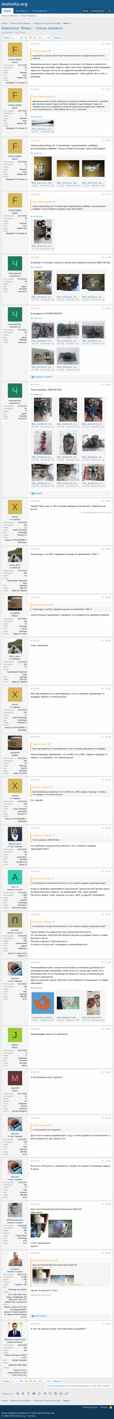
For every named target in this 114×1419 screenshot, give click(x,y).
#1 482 (108, 385)
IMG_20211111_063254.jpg (45, 183)
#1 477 (108, 89)
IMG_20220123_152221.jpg (45, 367)
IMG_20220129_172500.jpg (96, 483)
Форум (7, 11)
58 (21, 37)
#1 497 (108, 1161)
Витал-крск (15, 843)
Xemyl (15, 516)
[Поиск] (110, 11)
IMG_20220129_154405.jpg (45, 457)
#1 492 (108, 914)
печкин (15, 930)
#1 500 (108, 1324)
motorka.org (19, 1416)
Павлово (23, 73)
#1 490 (108, 828)
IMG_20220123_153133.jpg (70, 367)
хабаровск (22, 1104)
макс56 (15, 1088)
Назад (6, 37)
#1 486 (108, 640)
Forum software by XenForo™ (27, 1413)
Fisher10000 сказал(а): (43, 97)
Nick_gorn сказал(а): (42, 605)
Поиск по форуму (28, 16)
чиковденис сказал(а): (42, 835)
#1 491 (108, 871)
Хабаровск (22, 1058)
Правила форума (90, 1407)
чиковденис (14, 273)
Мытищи (23, 626)
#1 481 (108, 308)
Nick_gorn (15, 565)
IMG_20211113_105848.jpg (45, 246)
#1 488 (108, 737)
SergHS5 (15, 613)
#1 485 (108, 597)
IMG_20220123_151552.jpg (45, 341)
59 (26, 37)
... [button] (17, 37)
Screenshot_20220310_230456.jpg (49, 1017)
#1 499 (108, 1253)
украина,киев (21, 943)
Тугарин (15, 1269)
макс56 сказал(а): (40, 1125)
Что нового (21, 11)
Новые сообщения (9, 16)
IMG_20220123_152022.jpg (96, 341)
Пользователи (39, 11)
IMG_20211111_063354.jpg (96, 183)
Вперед (56, 37)
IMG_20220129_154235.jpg (45, 424)
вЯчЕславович (15, 1220)
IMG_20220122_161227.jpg (96, 297)
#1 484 (108, 549)
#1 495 (108, 1072)
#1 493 (108, 962)
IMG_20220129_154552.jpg (70, 457)
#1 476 (108, 44)
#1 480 (108, 257)
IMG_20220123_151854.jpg (70, 341)
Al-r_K (15, 887)
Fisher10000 (14, 59)
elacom (15, 978)
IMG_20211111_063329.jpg (70, 183)
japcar (15, 1044)
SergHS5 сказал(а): (41, 787)
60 (31, 37)
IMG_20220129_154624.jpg (96, 457)
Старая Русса (21, 1236)
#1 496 (108, 1118)
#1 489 (108, 780)
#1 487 (108, 689)
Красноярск (22, 857)
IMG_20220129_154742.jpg (70, 483)
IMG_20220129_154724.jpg (45, 483)
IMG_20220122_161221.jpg (70, 297)
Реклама (31, 1416)
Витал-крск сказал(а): (42, 878)
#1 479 (108, 194)
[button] (28, 11)
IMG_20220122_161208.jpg (45, 297)
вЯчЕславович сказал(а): (44, 1260)
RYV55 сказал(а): (40, 51)
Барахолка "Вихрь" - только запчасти (31, 28)
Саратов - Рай (21, 1285)
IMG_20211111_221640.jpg (45, 129)
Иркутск (23, 900)
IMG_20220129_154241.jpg (70, 424)
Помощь (103, 1407)
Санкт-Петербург (20, 530)
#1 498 (108, 1204)
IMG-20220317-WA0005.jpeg (71, 1017)
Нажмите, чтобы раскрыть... (70, 1284)
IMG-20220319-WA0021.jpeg (96, 1017)
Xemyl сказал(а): (40, 744)
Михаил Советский (15, 1339)
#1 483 (108, 501)
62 (40, 37)
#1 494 (108, 1029)
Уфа (25, 991)
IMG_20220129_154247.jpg (96, 424)
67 (49, 37)
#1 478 (108, 140)
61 (35, 37)
